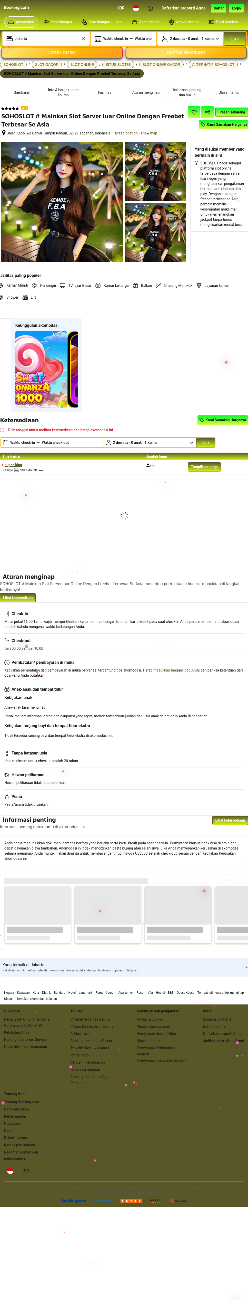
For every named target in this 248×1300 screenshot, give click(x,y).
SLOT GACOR (47, 64)
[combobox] (47, 38)
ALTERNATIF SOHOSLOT (213, 64)
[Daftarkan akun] (219, 8)
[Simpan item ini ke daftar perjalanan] (194, 112)
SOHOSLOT (13, 64)
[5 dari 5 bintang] (10, 108)
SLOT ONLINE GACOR (162, 64)
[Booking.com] (16, 8)
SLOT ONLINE (82, 64)
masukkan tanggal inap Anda (176, 670)
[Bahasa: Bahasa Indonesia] (136, 8)
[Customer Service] (150, 8)
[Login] (236, 8)
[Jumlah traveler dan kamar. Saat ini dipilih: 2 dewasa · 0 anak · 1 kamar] (190, 38)
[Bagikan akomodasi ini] (207, 112)
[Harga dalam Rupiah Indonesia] (121, 8)
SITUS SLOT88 (118, 64)
